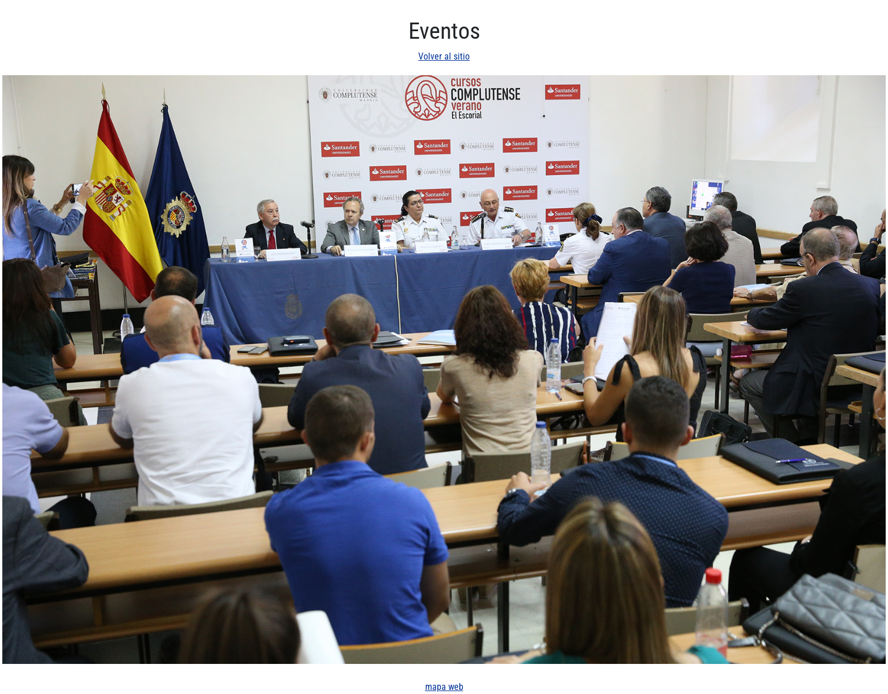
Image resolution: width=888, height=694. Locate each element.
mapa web (444, 686)
